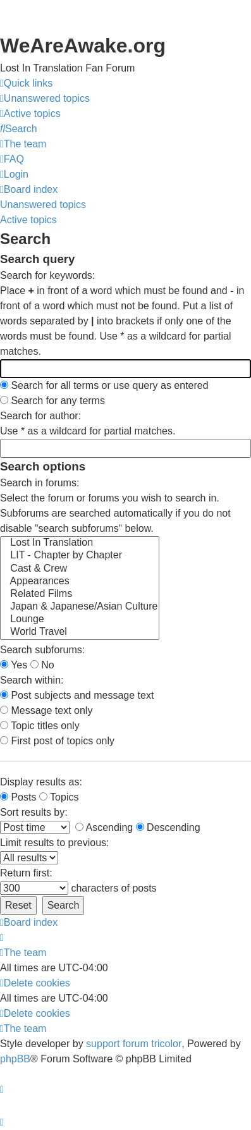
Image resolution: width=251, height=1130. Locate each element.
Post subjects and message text (77, 695)
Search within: (32, 680)
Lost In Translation (80, 543)
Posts (18, 797)
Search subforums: (42, 649)
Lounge (80, 619)
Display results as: (41, 782)
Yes (13, 665)
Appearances (80, 581)
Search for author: (40, 415)
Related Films (80, 594)
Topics (59, 797)
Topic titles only (40, 725)
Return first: (26, 873)
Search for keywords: (47, 275)
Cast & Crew (80, 569)
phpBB (15, 1058)
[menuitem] (45, 98)
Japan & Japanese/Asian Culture (80, 607)
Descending (168, 827)
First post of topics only (57, 740)
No (42, 665)
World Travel (80, 632)
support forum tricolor (133, 1043)
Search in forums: (39, 482)
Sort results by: (34, 812)
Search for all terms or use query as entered (104, 385)
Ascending (104, 827)
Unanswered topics (43, 204)
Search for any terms (52, 400)
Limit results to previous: (54, 842)
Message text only (46, 710)
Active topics (28, 219)
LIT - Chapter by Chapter (80, 556)
